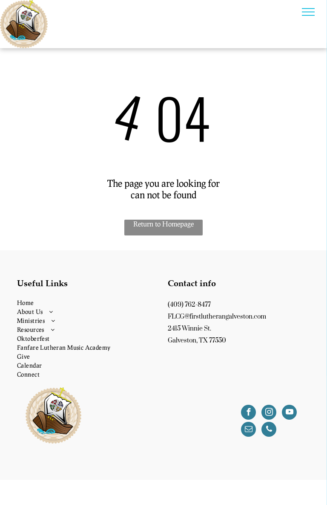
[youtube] (289, 413)
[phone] (268, 430)
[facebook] (248, 413)
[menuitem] (88, 302)
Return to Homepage (163, 224)
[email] (248, 430)
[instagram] (268, 413)
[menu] (308, 12)
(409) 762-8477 (189, 305)
